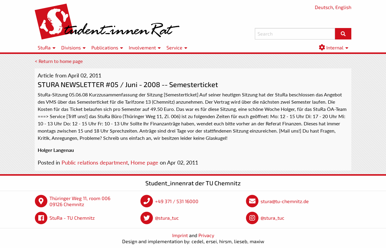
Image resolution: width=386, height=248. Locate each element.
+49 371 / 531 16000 (176, 201)
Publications (104, 47)
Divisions (71, 47)
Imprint (180, 235)
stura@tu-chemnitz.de (285, 201)
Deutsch (324, 7)
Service (174, 47)
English (343, 7)
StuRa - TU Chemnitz (72, 218)
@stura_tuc (167, 218)
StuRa (44, 47)
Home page (144, 162)
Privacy (206, 235)
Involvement (142, 47)
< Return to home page (59, 61)
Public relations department (95, 162)
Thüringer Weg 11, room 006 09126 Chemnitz (79, 201)
